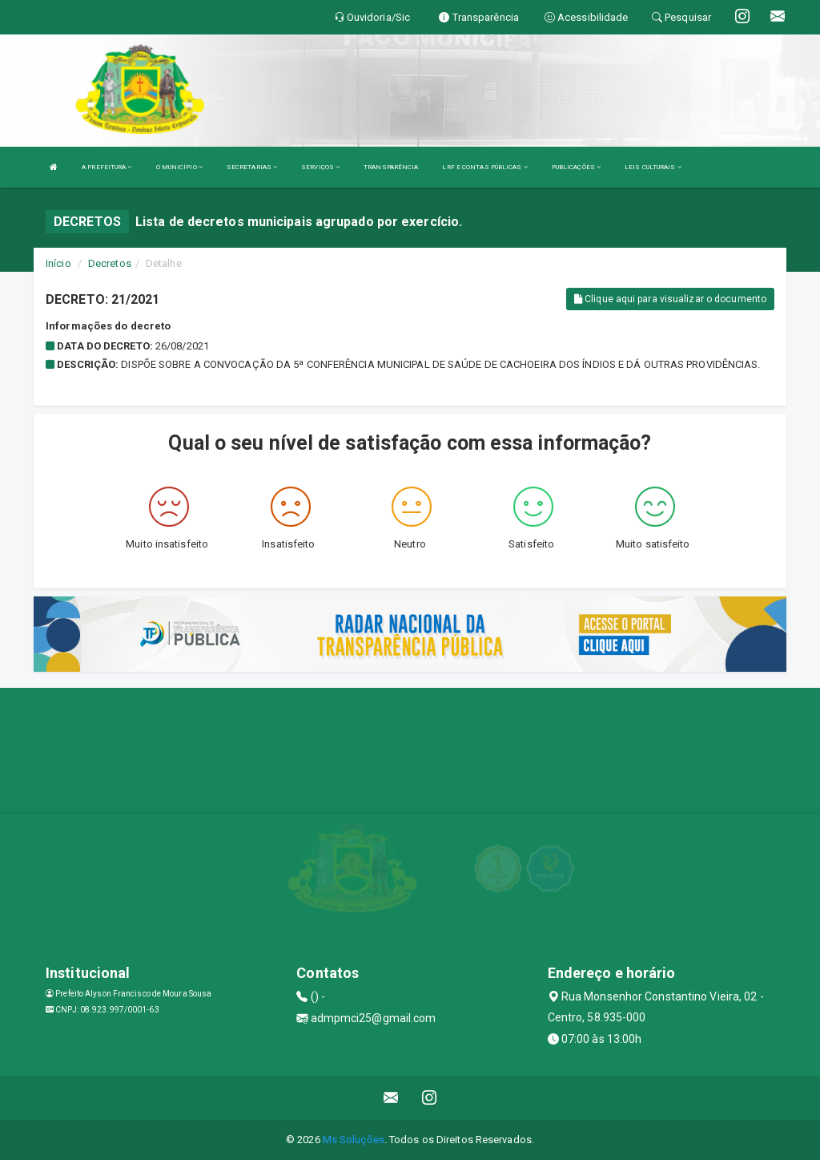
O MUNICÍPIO (179, 167)
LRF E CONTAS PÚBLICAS (484, 167)
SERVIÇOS (320, 167)
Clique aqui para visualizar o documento (670, 299)
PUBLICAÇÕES (576, 167)
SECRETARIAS (252, 167)
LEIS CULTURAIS (653, 167)
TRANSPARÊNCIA (391, 167)
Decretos (109, 263)
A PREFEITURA (106, 167)
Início (58, 263)
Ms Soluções (353, 1140)
